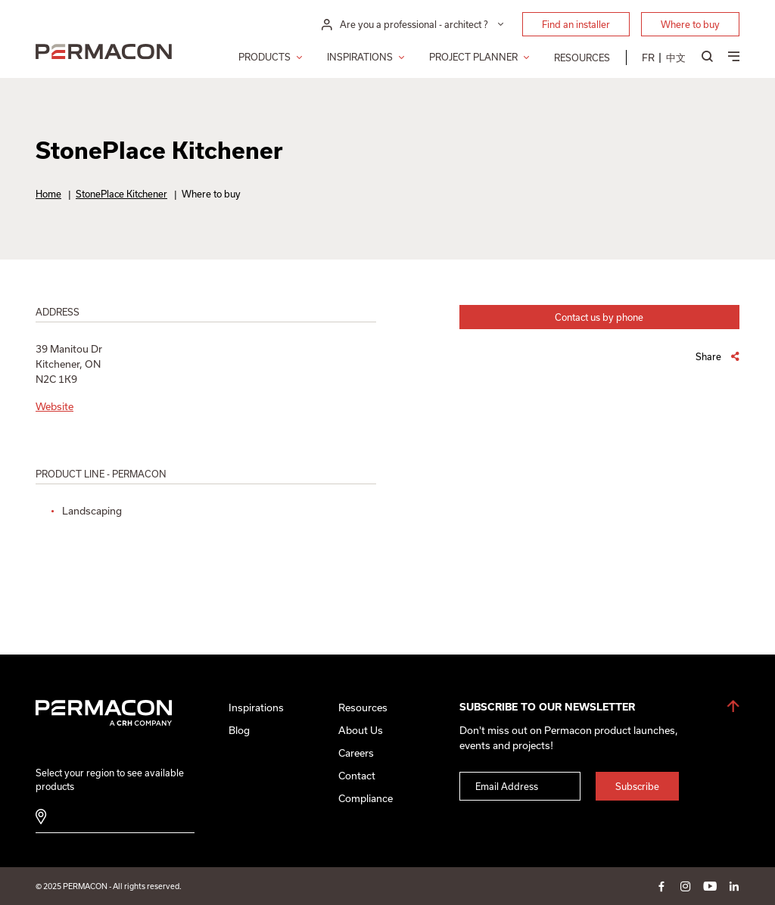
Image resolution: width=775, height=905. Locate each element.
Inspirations (360, 56)
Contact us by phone (599, 317)
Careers (356, 753)
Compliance (365, 798)
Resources (582, 57)
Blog (239, 730)
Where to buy (690, 24)
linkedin (734, 886)
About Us (360, 730)
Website (54, 406)
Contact (356, 776)
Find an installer (576, 24)
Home (48, 193)
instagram (685, 886)
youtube (710, 886)
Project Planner (473, 56)
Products (264, 56)
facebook (661, 886)
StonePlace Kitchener (121, 193)
